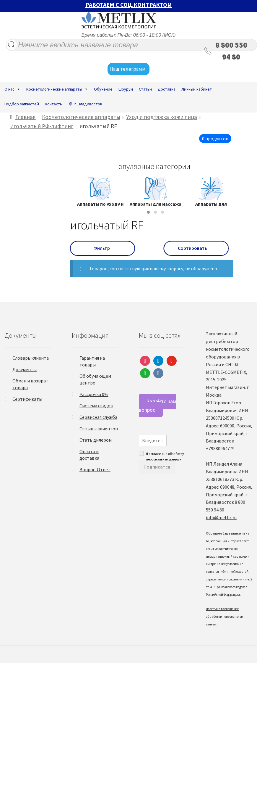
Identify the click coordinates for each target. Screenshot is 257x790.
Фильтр (102, 248)
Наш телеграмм (128, 69)
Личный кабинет (196, 89)
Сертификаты (27, 399)
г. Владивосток (88, 104)
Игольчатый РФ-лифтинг (41, 126)
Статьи (145, 89)
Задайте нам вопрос (157, 405)
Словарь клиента (30, 358)
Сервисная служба (98, 417)
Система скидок (96, 405)
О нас (12, 89)
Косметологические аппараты (57, 89)
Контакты (54, 104)
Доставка (166, 89)
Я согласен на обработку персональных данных (165, 453)
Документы (24, 369)
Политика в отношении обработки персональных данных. (224, 616)
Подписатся (157, 467)
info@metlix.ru (221, 517)
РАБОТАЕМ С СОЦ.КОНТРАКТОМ (128, 4)
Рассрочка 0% (93, 394)
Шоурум (125, 89)
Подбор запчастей (21, 104)
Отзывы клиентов (98, 429)
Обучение (103, 89)
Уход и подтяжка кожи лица (161, 116)
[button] (148, 212)
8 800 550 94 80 (231, 51)
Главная (25, 116)
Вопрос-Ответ (94, 469)
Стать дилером (95, 440)
